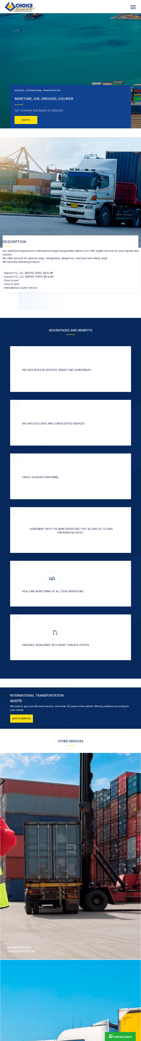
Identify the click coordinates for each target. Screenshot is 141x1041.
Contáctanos (120, 1036)
